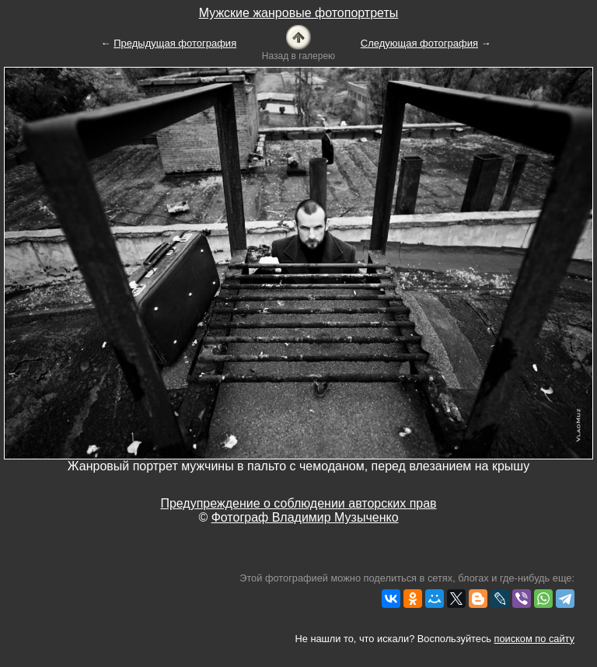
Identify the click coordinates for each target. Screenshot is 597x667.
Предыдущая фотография (174, 43)
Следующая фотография (419, 43)
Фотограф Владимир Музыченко (305, 517)
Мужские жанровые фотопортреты (299, 12)
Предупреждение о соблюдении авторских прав (298, 503)
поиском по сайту (534, 638)
